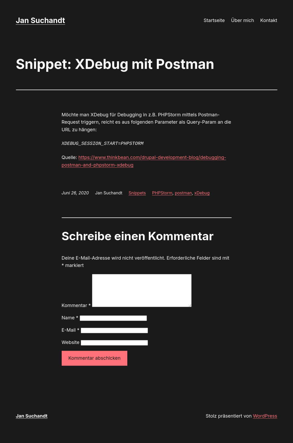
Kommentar (76, 311)
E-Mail (70, 336)
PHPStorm (162, 192)
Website (70, 348)
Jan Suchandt (40, 20)
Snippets (137, 192)
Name (70, 324)
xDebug (202, 192)
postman (183, 192)
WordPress (265, 422)
